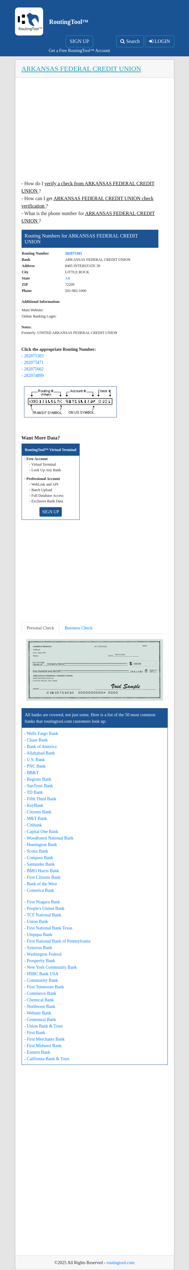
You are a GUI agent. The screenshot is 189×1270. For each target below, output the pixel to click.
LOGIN (159, 41)
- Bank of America (40, 746)
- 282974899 (33, 375)
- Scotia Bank (36, 851)
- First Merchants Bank (44, 1039)
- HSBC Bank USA (41, 973)
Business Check (78, 628)
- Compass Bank (38, 857)
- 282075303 (33, 356)
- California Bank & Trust (47, 1058)
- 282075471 (33, 362)
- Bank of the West (40, 884)
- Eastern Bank (37, 1052)
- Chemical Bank (39, 1000)
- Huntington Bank (40, 844)
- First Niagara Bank (42, 902)
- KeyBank (33, 805)
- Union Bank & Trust (43, 1026)
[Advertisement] (94, 130)
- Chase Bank (36, 740)
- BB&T (31, 772)
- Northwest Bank (40, 1006)
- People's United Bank (44, 908)
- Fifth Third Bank (40, 799)
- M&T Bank (35, 818)
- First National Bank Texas (48, 928)
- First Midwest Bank (43, 1045)
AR (67, 278)
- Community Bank (41, 980)
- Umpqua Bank (38, 934)
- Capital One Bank (41, 831)
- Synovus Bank (38, 947)
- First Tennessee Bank (44, 987)
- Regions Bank (38, 779)
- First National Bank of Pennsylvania (57, 941)
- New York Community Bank (50, 967)
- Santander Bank (39, 864)
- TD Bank (33, 792)
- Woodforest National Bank (49, 838)
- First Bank (34, 1032)
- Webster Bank (37, 1013)
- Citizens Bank (38, 812)
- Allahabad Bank (39, 753)
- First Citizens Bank (42, 877)
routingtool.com (121, 1262)
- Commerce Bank (40, 993)
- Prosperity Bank (39, 960)
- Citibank (33, 825)
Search (130, 41)
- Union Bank (36, 921)
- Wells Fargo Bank (41, 733)
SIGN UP (79, 41)
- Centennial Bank (40, 1019)
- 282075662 (33, 369)
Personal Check (40, 628)
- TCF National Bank (42, 915)
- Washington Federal (43, 954)
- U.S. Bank (34, 759)
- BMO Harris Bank (41, 870)
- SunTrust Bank (38, 785)
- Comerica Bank (39, 890)
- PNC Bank (35, 766)
